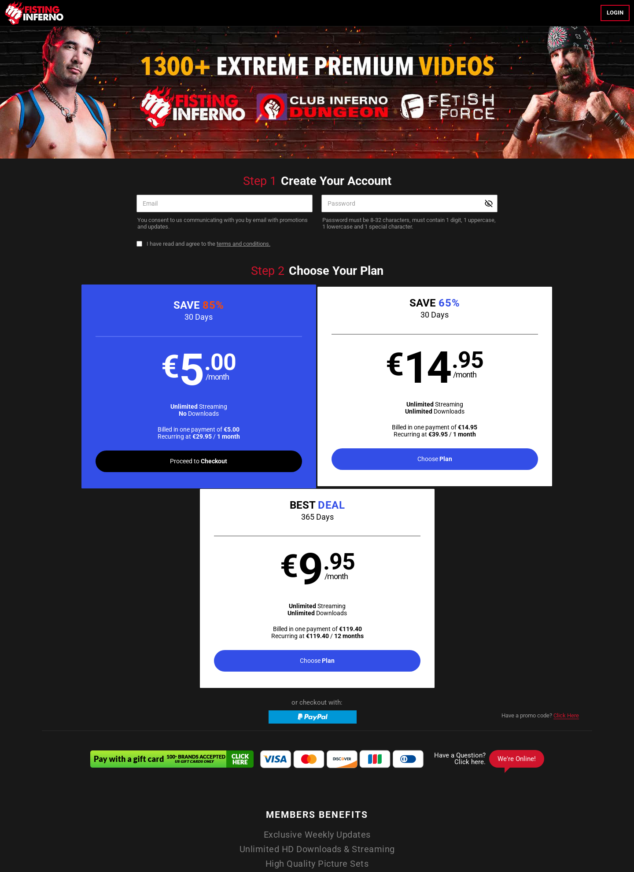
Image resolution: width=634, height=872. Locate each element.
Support (327, 808)
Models (303, 787)
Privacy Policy (210, 808)
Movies (273, 787)
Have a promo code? (540, 517)
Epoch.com (158, 830)
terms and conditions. (243, 243)
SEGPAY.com (382, 830)
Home (215, 787)
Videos (242, 787)
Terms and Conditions (162, 808)
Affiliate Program (291, 808)
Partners (416, 787)
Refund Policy (249, 808)
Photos (333, 787)
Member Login (374, 787)
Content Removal (496, 830)
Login (615, 12)
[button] (179, 388)
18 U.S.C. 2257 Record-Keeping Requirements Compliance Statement (420, 808)
